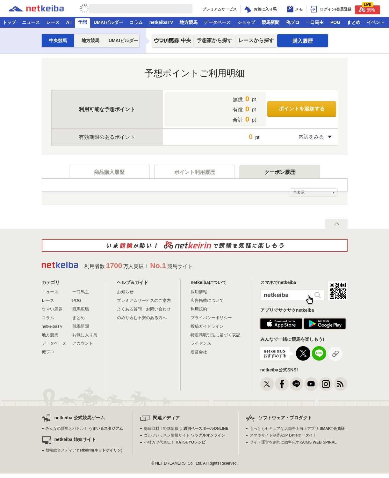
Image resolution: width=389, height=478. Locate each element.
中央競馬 (58, 40)
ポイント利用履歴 (194, 172)
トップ (9, 22)
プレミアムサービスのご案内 (144, 300)
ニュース (31, 22)
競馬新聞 (270, 22)
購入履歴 (302, 41)
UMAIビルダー (108, 22)
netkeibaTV (161, 22)
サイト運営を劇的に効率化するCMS (293, 442)
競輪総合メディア (84, 450)
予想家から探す (214, 40)
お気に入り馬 (84, 334)
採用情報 (199, 291)
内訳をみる (311, 136)
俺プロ (292, 22)
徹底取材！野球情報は (186, 428)
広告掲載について (207, 300)
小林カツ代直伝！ (174, 442)
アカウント (82, 343)
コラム (136, 22)
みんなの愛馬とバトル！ (84, 428)
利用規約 (199, 309)
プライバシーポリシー (211, 317)
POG (335, 22)
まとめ (353, 22)
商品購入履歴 (109, 172)
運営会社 (199, 351)
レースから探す (256, 40)
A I (69, 22)
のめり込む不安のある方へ (142, 317)
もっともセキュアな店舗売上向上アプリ (297, 428)
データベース (217, 22)
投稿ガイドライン (207, 326)
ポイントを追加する (302, 108)
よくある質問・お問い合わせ (144, 309)
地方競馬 (189, 22)
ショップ (246, 22)
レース (53, 22)
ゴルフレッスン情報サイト (184, 435)
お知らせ (125, 291)
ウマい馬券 (52, 309)
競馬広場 (80, 309)
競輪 (367, 8)
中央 (172, 42)
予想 (82, 22)
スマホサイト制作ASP (283, 435)
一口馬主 (315, 22)
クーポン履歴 (279, 172)
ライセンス (201, 343)
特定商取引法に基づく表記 (215, 334)
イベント (376, 22)
